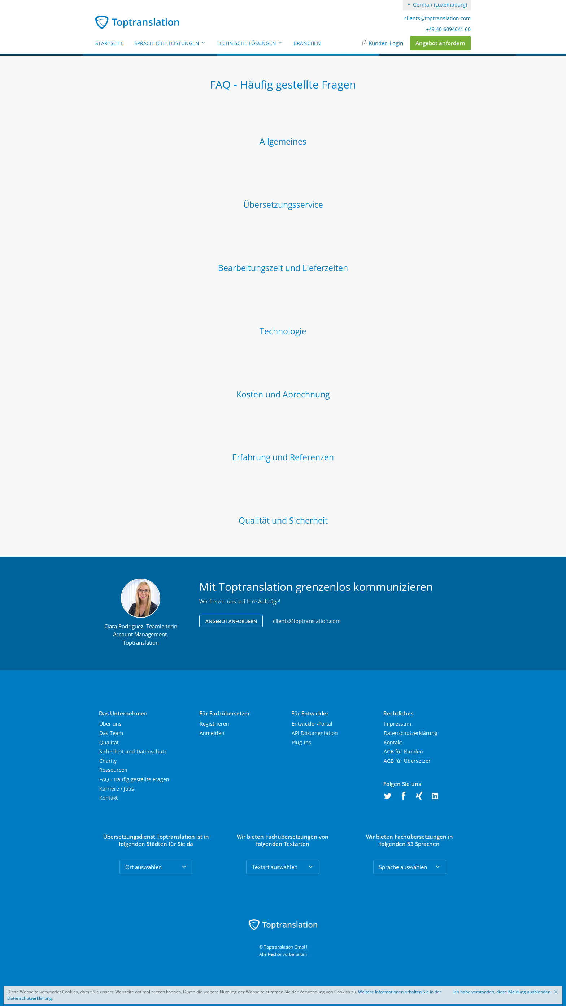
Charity (108, 760)
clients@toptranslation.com (437, 18)
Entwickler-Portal (312, 723)
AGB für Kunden (403, 751)
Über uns (110, 723)
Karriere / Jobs (116, 788)
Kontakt (108, 797)
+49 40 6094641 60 (448, 29)
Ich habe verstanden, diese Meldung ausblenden (501, 992)
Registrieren (214, 723)
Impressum (397, 723)
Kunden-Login (386, 43)
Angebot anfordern (440, 43)
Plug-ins (301, 742)
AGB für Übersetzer (407, 760)
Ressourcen (113, 769)
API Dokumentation (315, 733)
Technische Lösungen (250, 43)
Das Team (111, 733)
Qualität (109, 742)
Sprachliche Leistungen (170, 43)
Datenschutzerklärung (410, 733)
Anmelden (212, 733)
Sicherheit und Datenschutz (133, 751)
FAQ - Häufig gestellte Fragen (134, 779)
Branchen (307, 43)
